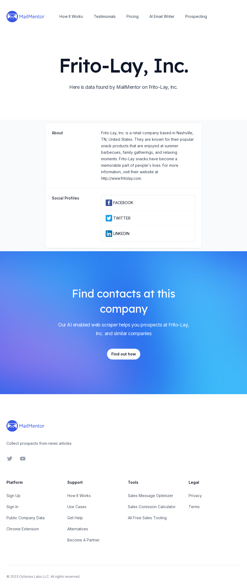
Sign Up (13, 495)
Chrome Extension (22, 529)
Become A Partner (83, 540)
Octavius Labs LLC (34, 576)
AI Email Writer (162, 16)
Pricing (132, 16)
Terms (194, 506)
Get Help (75, 517)
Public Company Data (25, 517)
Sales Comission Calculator (152, 506)
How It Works (71, 16)
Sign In (12, 506)
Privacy (195, 495)
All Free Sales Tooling (147, 517)
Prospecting (196, 16)
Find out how (123, 354)
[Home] (25, 16)
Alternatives (77, 529)
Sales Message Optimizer (150, 495)
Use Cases (76, 506)
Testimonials (105, 16)
